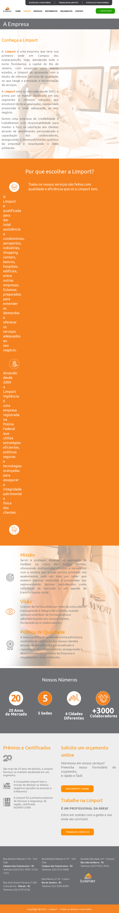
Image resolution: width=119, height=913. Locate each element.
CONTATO (79, 11)
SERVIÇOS (37, 11)
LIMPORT (27, 11)
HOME (18, 11)
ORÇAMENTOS (66, 11)
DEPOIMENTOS (51, 11)
